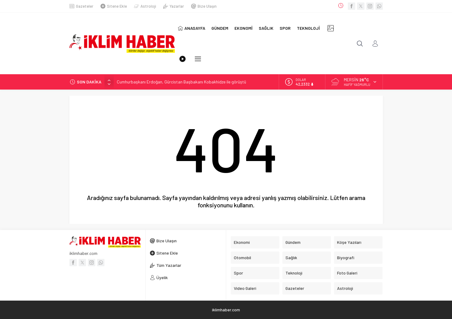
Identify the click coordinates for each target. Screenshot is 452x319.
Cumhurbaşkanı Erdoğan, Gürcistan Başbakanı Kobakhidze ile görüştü (181, 81)
